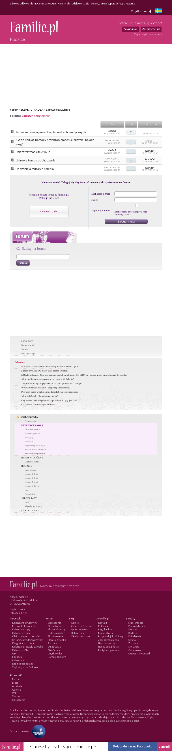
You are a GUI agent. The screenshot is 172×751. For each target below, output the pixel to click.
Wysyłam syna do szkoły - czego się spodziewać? (45, 387)
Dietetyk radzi (32, 461)
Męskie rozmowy (33, 506)
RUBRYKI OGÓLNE (32, 457)
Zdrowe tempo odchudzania (35, 160)
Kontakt (102, 622)
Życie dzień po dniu (82, 626)
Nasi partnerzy (106, 643)
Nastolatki (30, 494)
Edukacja (17, 656)
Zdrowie (133, 643)
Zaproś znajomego (108, 639)
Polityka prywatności (109, 650)
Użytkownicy (55, 653)
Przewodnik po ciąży (23, 626)
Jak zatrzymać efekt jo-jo (33, 152)
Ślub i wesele (55, 636)
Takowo (112, 130)
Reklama (103, 626)
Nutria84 (150, 150)
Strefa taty (54, 650)
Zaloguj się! (130, 29)
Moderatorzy (105, 632)
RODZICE (26, 465)
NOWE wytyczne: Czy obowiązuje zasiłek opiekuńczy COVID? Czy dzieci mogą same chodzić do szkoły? (74, 374)
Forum (14, 109)
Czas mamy (30, 469)
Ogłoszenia (30, 421)
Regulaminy (105, 629)
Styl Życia (133, 646)
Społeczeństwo (79, 629)
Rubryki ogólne (56, 632)
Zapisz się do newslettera (148, 34)
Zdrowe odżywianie (58, 109)
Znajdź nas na (142, 11)
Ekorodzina (54, 626)
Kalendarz (18, 660)
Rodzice (52, 643)
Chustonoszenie (32, 429)
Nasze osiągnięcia (108, 646)
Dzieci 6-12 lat (32, 486)
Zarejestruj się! (49, 211)
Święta (132, 639)
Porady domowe (57, 656)
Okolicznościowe (80, 636)
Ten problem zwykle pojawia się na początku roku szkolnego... (52, 383)
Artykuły (17, 686)
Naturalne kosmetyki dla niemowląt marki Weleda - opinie (50, 366)
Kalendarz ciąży (21, 629)
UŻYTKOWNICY (30, 510)
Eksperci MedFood (139, 653)
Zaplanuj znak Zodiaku (25, 667)
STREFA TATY (29, 498)
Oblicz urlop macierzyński (26, 636)
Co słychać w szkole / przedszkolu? (38, 404)
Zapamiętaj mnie (100, 210)
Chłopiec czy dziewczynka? (27, 639)
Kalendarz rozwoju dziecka (27, 646)
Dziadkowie (54, 646)
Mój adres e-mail (100, 193)
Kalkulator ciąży (21, 632)
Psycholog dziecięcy (35, 445)
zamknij (164, 746)
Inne (27, 490)
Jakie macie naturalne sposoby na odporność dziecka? (47, 379)
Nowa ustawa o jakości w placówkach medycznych (51, 132)
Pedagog (29, 437)
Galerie (16, 689)
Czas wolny (134, 650)
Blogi (15, 682)
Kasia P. (112, 150)
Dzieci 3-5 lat (31, 482)
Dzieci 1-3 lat (31, 478)
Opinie (75, 622)
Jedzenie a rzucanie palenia (35, 169)
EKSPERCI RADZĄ (31, 109)
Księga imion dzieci (23, 643)
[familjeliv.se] (158, 11)
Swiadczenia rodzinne (35, 449)
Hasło (94, 199)
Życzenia (17, 696)
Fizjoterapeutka (32, 433)
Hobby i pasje (78, 632)
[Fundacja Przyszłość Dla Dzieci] (37, 731)
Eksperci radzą (56, 629)
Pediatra (29, 441)
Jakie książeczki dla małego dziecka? (39, 396)
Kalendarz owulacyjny (24, 622)
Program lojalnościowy (110, 636)
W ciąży (132, 629)
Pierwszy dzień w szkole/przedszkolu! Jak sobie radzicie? (49, 391)
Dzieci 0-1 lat (31, 473)
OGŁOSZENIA (29, 417)
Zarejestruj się (151, 29)
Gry (14, 653)
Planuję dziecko (57, 639)
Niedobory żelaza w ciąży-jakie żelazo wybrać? (44, 370)
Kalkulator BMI (20, 650)
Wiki (14, 692)
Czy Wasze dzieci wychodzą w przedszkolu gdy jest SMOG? (51, 400)
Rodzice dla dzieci (22, 663)
